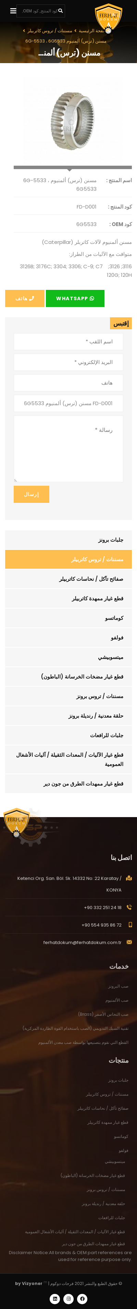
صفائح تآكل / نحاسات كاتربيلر (91, 578)
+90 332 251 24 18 (103, 911)
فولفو (117, 637)
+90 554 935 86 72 (102, 928)
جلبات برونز (110, 539)
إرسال (31, 494)
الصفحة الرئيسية (94, 30)
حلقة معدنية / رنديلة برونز (95, 715)
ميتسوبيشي (110, 657)
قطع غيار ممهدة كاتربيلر (97, 598)
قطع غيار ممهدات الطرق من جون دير (83, 783)
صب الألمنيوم (116, 1004)
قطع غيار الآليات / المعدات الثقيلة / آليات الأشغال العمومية (69, 759)
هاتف (24, 298)
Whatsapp (75, 298)
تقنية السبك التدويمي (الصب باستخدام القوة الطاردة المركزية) (75, 1033)
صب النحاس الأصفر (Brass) (103, 1019)
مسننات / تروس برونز (99, 696)
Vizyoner (32, 1283)
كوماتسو (114, 618)
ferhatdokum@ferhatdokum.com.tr (82, 946)
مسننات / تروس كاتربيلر (97, 559)
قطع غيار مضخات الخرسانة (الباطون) (82, 676)
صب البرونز (118, 990)
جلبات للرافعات (106, 735)
